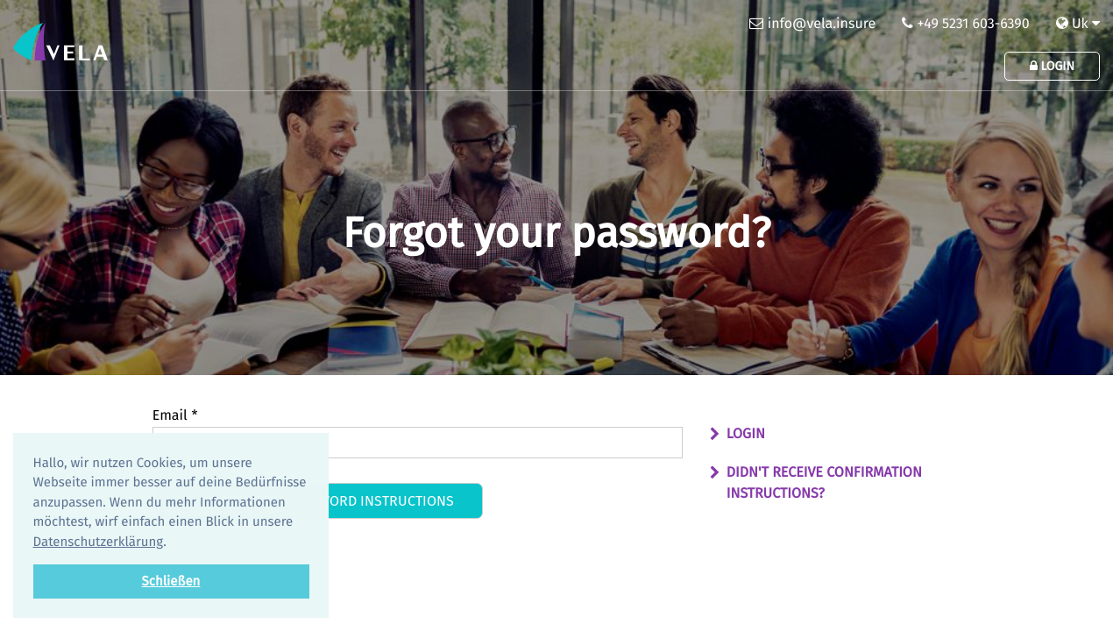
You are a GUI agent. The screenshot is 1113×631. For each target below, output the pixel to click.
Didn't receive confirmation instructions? (824, 483)
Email (175, 416)
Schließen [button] (171, 581)
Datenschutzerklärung (98, 541)
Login (1052, 66)
